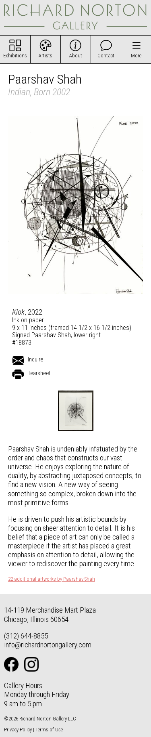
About (75, 55)
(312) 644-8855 (26, 635)
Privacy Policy (18, 730)
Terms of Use (49, 730)
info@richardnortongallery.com (47, 644)
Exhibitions (15, 55)
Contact (105, 55)
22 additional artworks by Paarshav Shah (51, 579)
